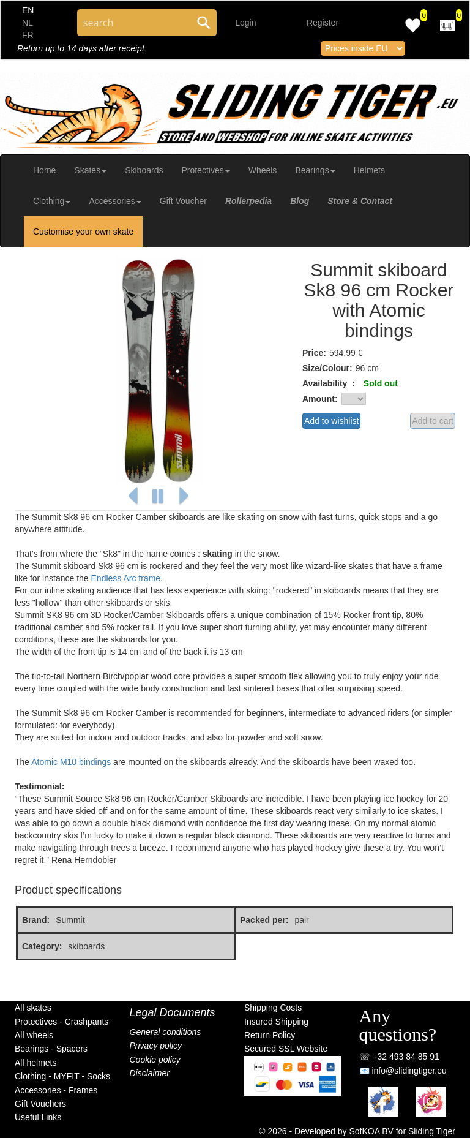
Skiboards (144, 170)
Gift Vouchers (40, 1104)
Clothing (51, 201)
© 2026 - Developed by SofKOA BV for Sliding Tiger (357, 1131)
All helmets (35, 1063)
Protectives (205, 170)
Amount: (320, 399)
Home (44, 170)
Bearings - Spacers (51, 1048)
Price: (314, 353)
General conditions (165, 1032)
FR (28, 35)
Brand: (36, 920)
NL (27, 23)
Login (245, 23)
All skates (33, 1007)
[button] (133, 496)
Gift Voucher (183, 201)
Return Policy (269, 1035)
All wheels (34, 1035)
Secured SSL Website (285, 1048)
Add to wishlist (331, 421)
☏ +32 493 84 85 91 (399, 1056)
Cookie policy (155, 1060)
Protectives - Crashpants (61, 1022)
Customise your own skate (83, 231)
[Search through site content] (134, 22)
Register (322, 23)
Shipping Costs (273, 1007)
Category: (42, 946)
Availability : (328, 383)
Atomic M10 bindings (71, 762)
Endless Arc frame (126, 578)
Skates (90, 170)
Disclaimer (150, 1073)
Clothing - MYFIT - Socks (62, 1076)
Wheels (262, 170)
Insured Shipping (276, 1022)
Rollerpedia (248, 201)
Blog (299, 201)
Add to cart (432, 421)
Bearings (315, 170)
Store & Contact (359, 201)
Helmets (369, 170)
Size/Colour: (327, 368)
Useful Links (38, 1117)
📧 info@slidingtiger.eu (403, 1071)
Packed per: (264, 920)
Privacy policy (156, 1045)
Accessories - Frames (56, 1090)
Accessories (115, 201)
